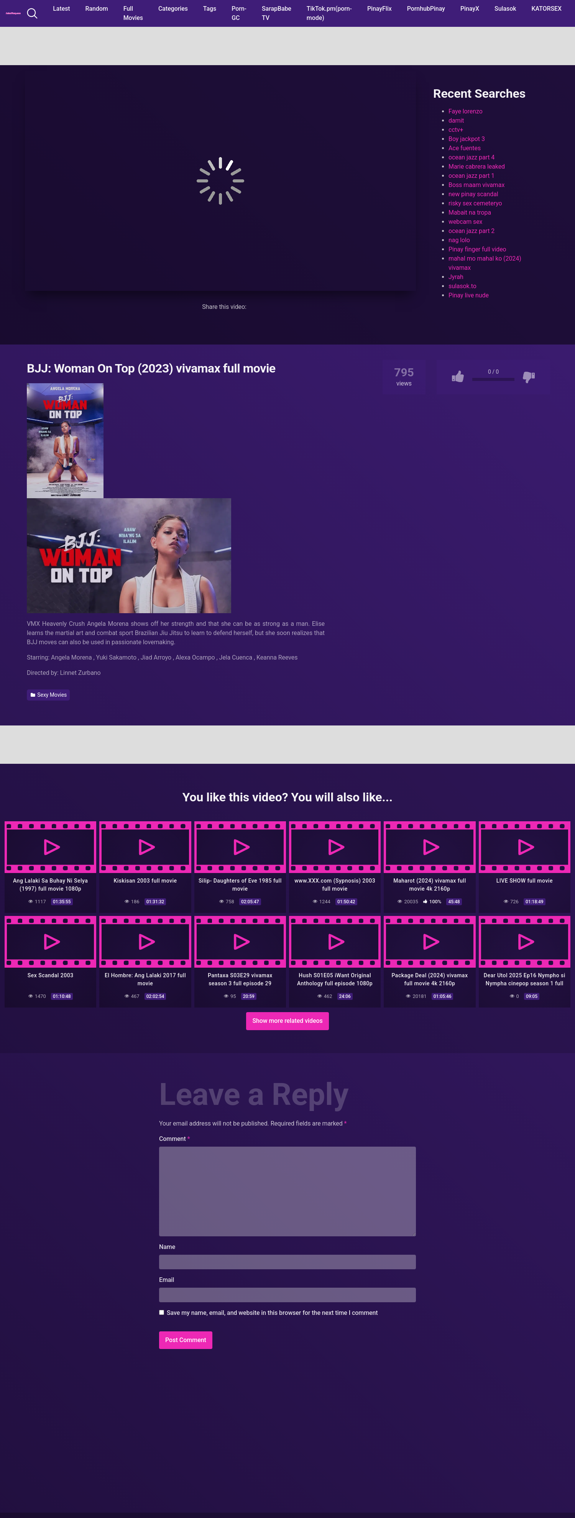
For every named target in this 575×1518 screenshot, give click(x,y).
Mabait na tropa (470, 212)
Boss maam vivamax (476, 185)
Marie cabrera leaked (477, 166)
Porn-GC (239, 13)
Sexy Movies (49, 695)
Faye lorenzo (466, 111)
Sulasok (505, 8)
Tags (209, 8)
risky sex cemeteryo (475, 203)
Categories (173, 8)
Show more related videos (287, 1020)
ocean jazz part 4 (472, 157)
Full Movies (133, 13)
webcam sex (465, 221)
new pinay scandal (473, 194)
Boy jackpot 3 (467, 139)
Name (167, 1247)
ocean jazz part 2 (472, 231)
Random (96, 8)
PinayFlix (379, 8)
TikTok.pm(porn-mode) (329, 13)
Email (166, 1279)
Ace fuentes (465, 148)
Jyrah (456, 277)
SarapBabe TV (276, 13)
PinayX (469, 8)
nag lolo (459, 240)
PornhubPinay (426, 8)
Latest (61, 8)
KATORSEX (546, 8)
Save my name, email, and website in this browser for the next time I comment (272, 1312)
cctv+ (456, 129)
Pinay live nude (469, 295)
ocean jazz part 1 (472, 175)
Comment (174, 1138)
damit (456, 120)
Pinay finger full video (477, 249)
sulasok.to (462, 286)
